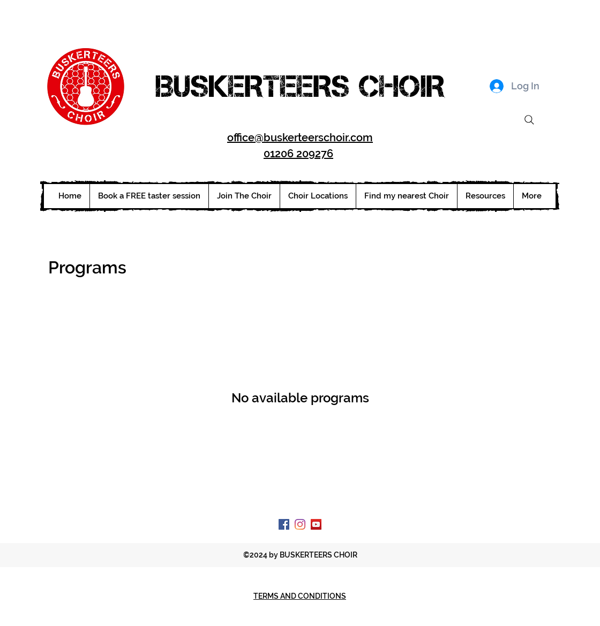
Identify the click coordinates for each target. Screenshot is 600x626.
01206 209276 (298, 153)
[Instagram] (300, 524)
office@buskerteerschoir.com (300, 137)
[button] (318, 196)
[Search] (529, 120)
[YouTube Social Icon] (316, 524)
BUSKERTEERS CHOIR (300, 86)
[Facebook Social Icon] (284, 524)
